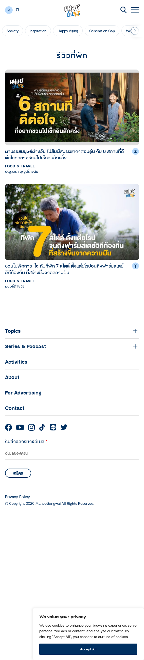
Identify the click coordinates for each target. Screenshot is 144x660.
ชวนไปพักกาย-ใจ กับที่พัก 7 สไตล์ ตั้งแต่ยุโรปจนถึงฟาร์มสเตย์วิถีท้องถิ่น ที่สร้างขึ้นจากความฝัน (64, 269)
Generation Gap (102, 30)
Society (13, 30)
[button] (135, 31)
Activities (16, 361)
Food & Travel (20, 166)
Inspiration (38, 30)
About (12, 377)
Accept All (88, 649)
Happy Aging (68, 30)
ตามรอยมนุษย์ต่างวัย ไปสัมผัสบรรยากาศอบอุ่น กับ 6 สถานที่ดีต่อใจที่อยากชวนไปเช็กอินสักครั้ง (64, 154)
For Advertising (23, 392)
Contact (15, 408)
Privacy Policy (17, 496)
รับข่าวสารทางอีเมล (26, 441)
